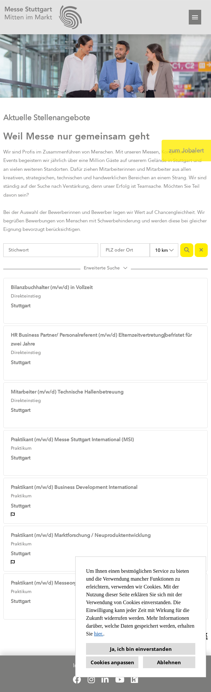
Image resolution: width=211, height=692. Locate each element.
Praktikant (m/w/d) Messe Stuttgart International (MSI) (72, 440)
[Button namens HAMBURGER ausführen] (195, 17)
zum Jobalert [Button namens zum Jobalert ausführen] (186, 150)
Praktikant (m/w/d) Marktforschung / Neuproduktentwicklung (80, 535)
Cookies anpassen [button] (112, 662)
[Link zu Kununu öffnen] (134, 679)
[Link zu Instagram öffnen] (91, 679)
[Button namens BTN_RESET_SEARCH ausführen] (201, 250)
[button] (105, 269)
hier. (98, 633)
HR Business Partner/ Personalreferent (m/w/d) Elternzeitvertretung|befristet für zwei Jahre (101, 339)
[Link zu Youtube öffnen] (120, 679)
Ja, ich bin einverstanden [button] (141, 649)
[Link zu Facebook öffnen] (77, 679)
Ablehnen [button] (169, 662)
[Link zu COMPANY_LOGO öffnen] (43, 17)
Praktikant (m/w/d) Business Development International (74, 487)
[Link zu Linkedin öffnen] (105, 679)
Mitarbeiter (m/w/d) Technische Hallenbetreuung (67, 392)
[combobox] (164, 250)
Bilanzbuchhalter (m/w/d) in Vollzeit (52, 287)
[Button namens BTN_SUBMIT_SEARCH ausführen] (186, 250)
